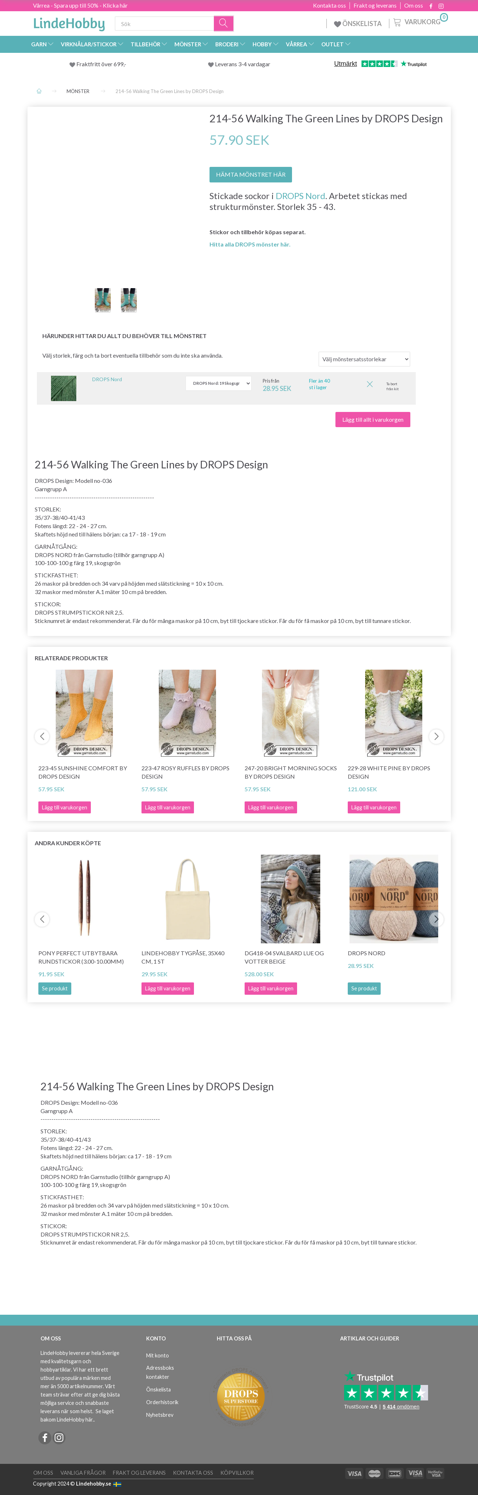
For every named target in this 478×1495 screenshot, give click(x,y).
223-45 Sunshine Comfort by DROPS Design (82, 772)
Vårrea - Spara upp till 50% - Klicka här (80, 5)
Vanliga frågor (83, 1473)
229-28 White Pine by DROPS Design (389, 772)
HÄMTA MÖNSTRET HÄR (250, 174)
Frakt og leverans (375, 5)
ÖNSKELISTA (358, 24)
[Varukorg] (419, 21)
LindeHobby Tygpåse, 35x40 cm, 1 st (182, 957)
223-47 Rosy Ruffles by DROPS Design (185, 772)
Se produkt (55, 988)
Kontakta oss (329, 5)
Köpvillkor (237, 1473)
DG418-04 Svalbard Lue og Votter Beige (284, 957)
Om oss (413, 5)
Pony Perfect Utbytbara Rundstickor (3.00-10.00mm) (81, 957)
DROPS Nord (300, 195)
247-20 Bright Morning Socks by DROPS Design (291, 772)
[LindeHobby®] (69, 22)
